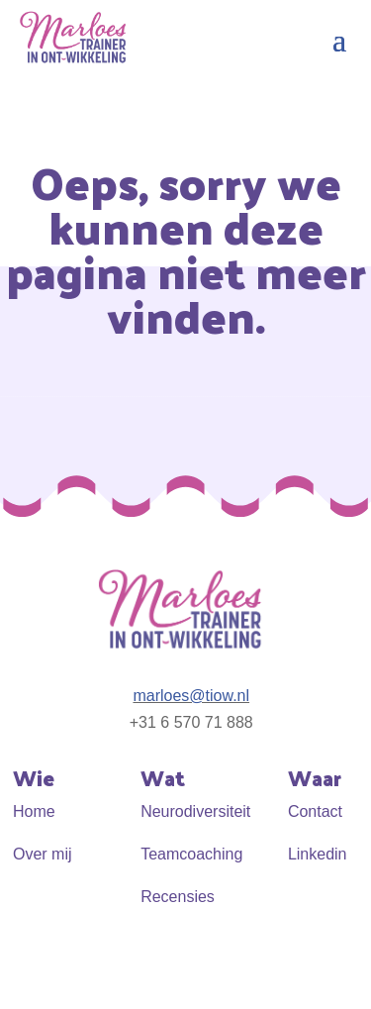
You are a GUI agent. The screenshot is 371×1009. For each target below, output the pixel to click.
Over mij (42, 854)
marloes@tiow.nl (191, 695)
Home (34, 811)
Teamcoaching (191, 854)
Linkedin (317, 854)
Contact (315, 811)
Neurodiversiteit (195, 811)
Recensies (177, 896)
